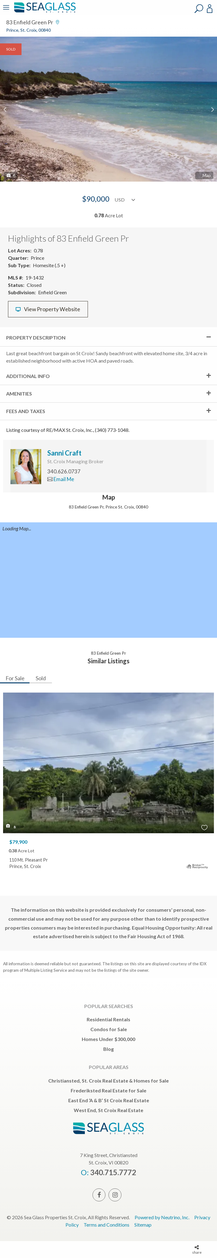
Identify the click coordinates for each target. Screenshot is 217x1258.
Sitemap (143, 1225)
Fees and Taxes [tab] (25, 411)
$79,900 (18, 842)
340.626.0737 (64, 471)
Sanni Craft (64, 453)
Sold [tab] (41, 678)
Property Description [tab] (35, 337)
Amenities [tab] (19, 393)
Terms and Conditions (106, 1225)
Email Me (60, 479)
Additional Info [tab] (28, 376)
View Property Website (48, 309)
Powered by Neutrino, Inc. (162, 1217)
